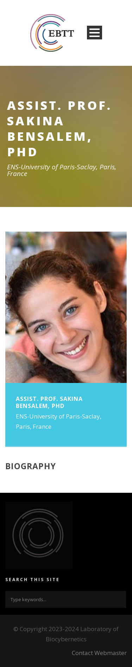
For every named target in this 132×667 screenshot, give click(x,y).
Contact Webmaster (99, 653)
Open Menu (94, 32)
